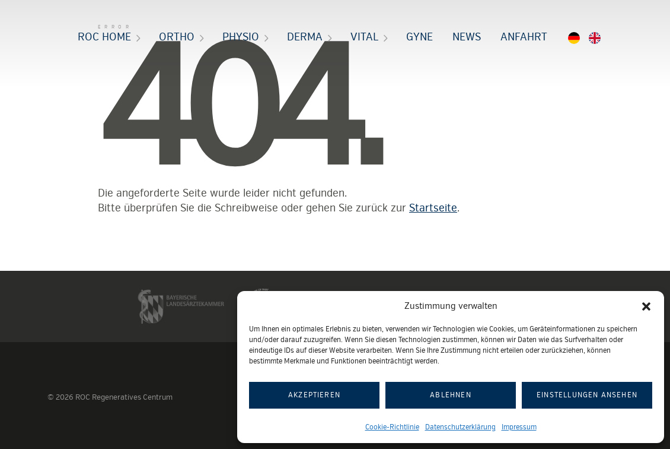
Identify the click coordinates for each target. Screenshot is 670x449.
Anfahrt (523, 36)
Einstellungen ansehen (587, 395)
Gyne (419, 36)
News (466, 36)
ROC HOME (104, 36)
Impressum (519, 427)
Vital (364, 36)
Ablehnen (450, 395)
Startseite (433, 207)
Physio (240, 36)
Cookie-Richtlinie (392, 427)
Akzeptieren (314, 395)
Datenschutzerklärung (460, 427)
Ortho (176, 36)
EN (598, 40)
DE (572, 40)
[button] (646, 306)
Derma (305, 36)
